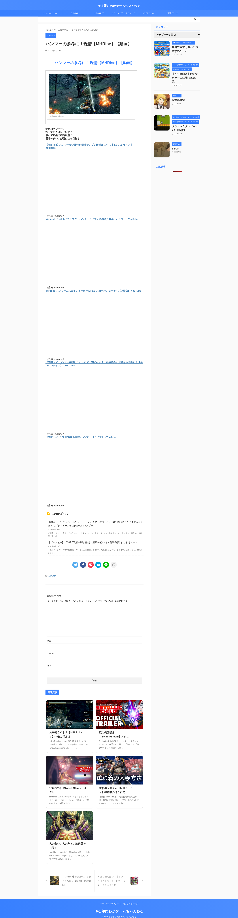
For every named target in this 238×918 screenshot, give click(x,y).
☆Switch (74, 13)
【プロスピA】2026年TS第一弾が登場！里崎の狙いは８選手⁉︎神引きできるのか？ (87, 540)
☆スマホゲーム (50, 13)
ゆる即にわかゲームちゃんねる (119, 5)
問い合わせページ (130, 901)
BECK (175, 142)
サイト (50, 663)
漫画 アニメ (172, 13)
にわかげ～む (57, 513)
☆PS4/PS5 (99, 13)
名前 (49, 638)
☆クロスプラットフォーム (124, 13)
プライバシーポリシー (109, 901)
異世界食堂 (177, 94)
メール (50, 650)
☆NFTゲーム (148, 13)
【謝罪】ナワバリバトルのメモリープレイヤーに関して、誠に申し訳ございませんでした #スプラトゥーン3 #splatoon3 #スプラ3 (95, 522)
